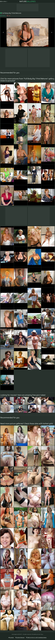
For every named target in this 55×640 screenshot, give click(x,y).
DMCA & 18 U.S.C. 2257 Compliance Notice (36, 637)
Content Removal (19, 637)
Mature (27, 1)
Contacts (11, 637)
